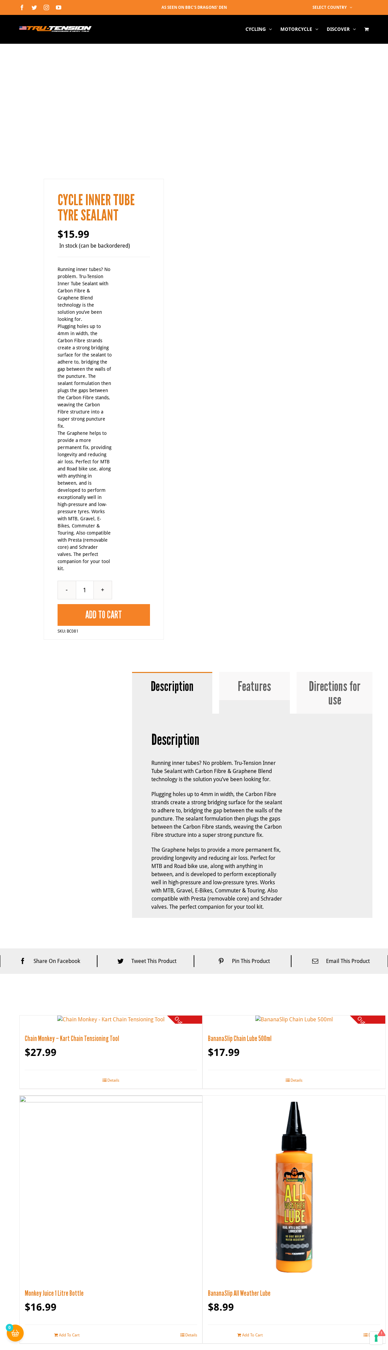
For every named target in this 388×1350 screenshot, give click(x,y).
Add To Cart (103, 1017)
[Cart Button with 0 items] (15, 1333)
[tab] (172, 1089)
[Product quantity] (85, 993)
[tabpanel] (252, 1219)
